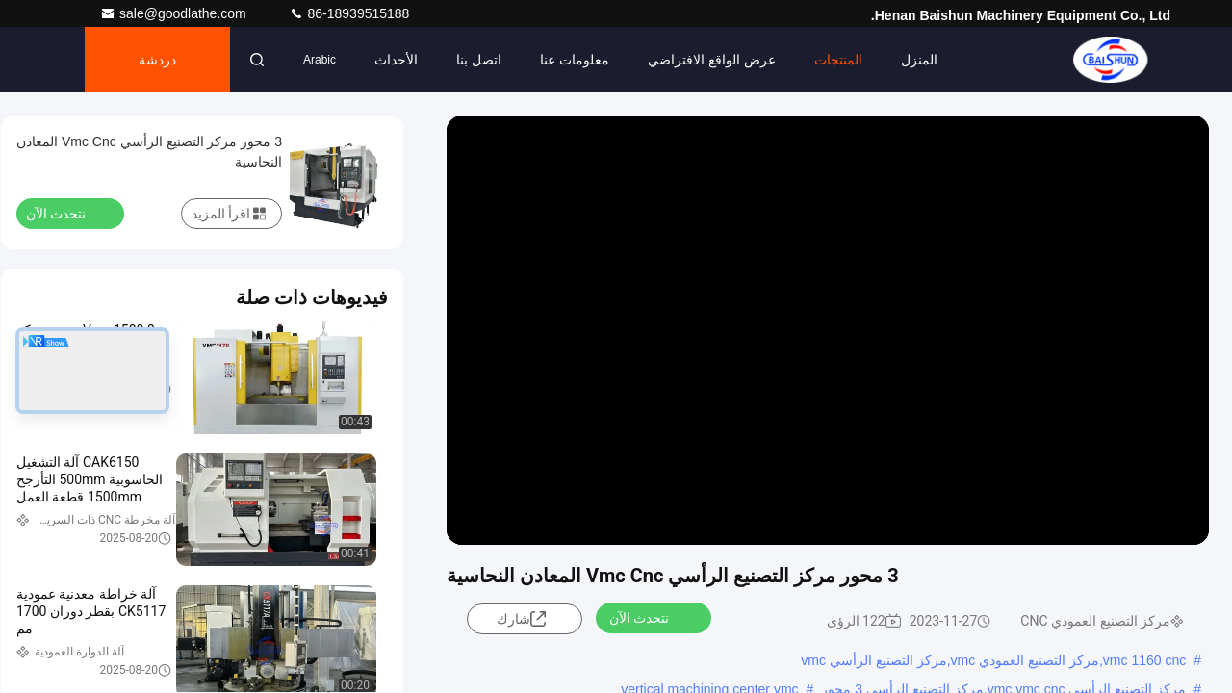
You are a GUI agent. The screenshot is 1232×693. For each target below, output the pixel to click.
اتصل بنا (478, 59)
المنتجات (838, 59)
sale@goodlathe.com (175, 13)
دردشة (157, 59)
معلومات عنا (574, 59)
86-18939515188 (349, 13)
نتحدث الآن (650, 617)
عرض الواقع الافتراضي (712, 59)
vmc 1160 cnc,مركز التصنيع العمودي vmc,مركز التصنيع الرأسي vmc (993, 660)
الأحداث (396, 59)
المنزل (919, 59)
